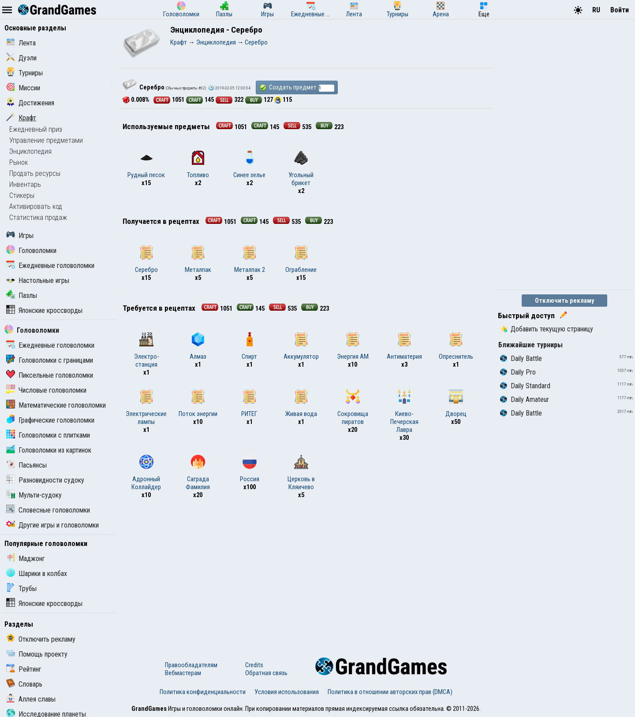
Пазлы (21, 295)
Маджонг (25, 558)
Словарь (24, 684)
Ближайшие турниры (530, 345)
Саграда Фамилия (198, 473)
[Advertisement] (306, 573)
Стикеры (21, 195)
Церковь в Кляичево (301, 473)
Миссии (23, 88)
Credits (254, 665)
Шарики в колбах (36, 573)
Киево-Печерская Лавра (404, 412)
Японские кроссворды (44, 310)
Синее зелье (249, 165)
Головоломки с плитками (48, 435)
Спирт (249, 346)
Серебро (146, 259)
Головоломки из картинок (48, 450)
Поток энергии (198, 404)
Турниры (24, 73)
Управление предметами (46, 140)
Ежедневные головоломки (50, 265)
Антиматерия (404, 346)
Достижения (30, 103)
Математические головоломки (56, 405)
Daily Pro (518, 372)
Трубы (21, 588)
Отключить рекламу (40, 639)
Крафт (21, 118)
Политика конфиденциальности (203, 692)
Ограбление (301, 259)
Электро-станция (146, 350)
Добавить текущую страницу (546, 329)
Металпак (198, 259)
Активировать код (35, 206)
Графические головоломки (50, 420)
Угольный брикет (301, 169)
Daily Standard (525, 386)
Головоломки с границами (49, 360)
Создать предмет (296, 87)
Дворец (456, 404)
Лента (21, 43)
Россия (249, 469)
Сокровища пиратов (352, 408)
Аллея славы (31, 699)
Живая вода (301, 404)
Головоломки (31, 250)
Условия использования (286, 692)
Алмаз (198, 346)
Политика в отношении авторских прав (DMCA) (390, 692)
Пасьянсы (26, 465)
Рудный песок (146, 165)
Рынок (18, 162)
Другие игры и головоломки (52, 525)
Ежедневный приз (35, 129)
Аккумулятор (301, 346)
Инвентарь (25, 184)
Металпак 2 (249, 259)
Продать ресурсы (34, 173)
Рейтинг (23, 669)
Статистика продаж (38, 217)
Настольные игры (37, 280)
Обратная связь (266, 673)
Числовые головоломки (46, 390)
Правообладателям (191, 665)
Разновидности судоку (45, 480)
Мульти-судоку (34, 495)
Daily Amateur (524, 399)
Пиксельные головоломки (49, 375)
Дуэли (21, 58)
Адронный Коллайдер (146, 473)
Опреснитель (456, 346)
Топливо (198, 165)
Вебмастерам (183, 673)
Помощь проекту (36, 654)
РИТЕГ (249, 404)
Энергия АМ (353, 346)
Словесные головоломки (48, 510)
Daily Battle (521, 358)
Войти (619, 10)
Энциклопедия (30, 151)
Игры (20, 235)
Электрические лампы (146, 408)
